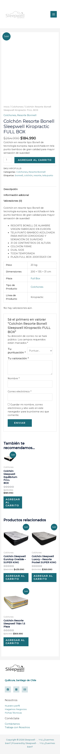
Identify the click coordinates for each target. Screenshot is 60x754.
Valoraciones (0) (13, 200)
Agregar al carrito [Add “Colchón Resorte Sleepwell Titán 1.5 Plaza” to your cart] (15, 642)
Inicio (6, 106)
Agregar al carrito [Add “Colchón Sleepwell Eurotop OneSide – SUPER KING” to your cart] (15, 577)
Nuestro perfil (12, 705)
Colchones (17, 106)
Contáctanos (12, 723)
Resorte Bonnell (26, 115)
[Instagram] (16, 689)
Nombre (14, 378)
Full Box (35, 278)
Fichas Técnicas (13, 712)
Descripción (11, 189)
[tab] (30, 189)
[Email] (25, 689)
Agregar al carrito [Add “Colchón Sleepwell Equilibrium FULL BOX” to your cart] (13, 502)
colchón (28, 175)
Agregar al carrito (35, 160)
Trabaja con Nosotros (17, 727)
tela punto (47, 175)
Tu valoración (18, 358)
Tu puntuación (17, 350)
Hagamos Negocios (16, 709)
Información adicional (16, 195)
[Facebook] (8, 689)
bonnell (19, 175)
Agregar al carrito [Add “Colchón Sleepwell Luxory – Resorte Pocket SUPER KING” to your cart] (43, 577)
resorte (37, 175)
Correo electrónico (19, 391)
